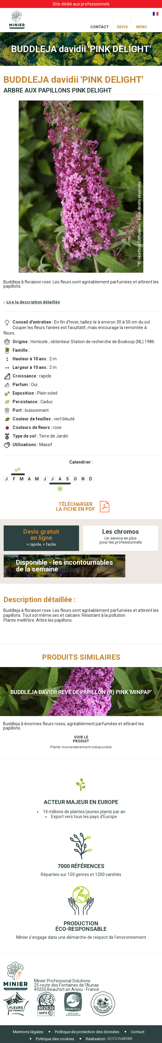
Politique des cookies (55, 1039)
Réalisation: (96, 1039)
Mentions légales (28, 1032)
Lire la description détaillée (33, 302)
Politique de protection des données (87, 1032)
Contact (138, 1032)
